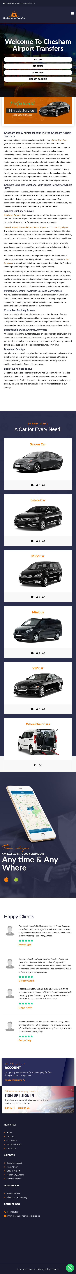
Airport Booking (38, 79)
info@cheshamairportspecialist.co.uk (21, 3)
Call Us (38, 59)
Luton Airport (40, 227)
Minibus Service (13, 1193)
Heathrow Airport (12, 215)
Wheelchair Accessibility (16, 1197)
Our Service (11, 1140)
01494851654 (13, 1212)
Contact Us (11, 1148)
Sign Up (24, 1108)
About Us (10, 1136)
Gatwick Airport (11, 227)
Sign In (10, 1108)
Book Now (37, 72)
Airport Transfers (59, 140)
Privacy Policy (44, 1269)
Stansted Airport (26, 227)
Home (9, 1132)
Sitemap (55, 1269)
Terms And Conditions (26, 1269)
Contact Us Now (15, 1080)
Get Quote (38, 66)
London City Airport (59, 227)
